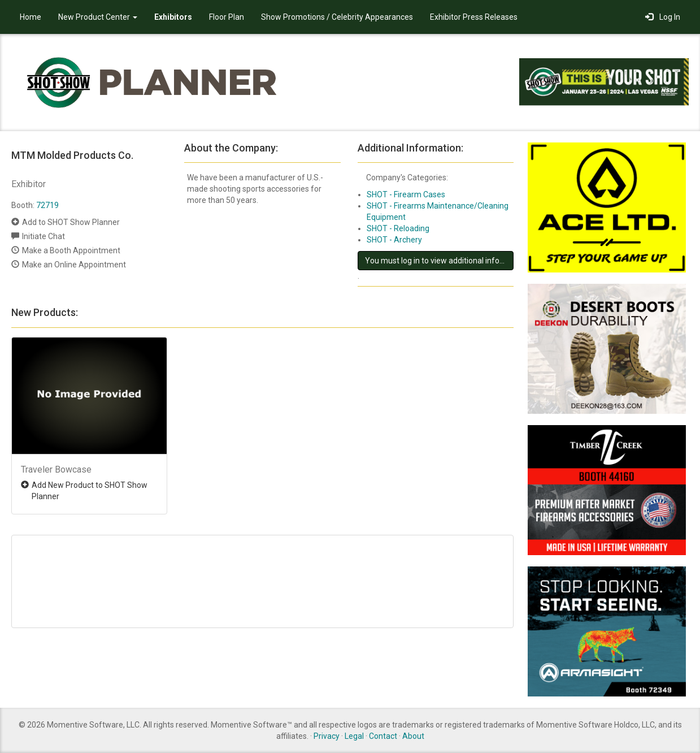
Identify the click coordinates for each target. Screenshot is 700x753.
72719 (47, 205)
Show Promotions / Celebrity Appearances (337, 16)
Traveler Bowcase (56, 469)
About (413, 736)
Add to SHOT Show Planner (71, 222)
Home (30, 16)
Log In (662, 16)
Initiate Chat (43, 236)
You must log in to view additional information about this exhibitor (439, 260)
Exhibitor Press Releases (474, 16)
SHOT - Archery (394, 239)
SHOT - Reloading (398, 228)
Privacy (327, 736)
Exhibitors (173, 16)
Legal (354, 736)
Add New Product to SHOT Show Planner (89, 491)
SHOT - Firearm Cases (406, 194)
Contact (383, 736)
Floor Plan (226, 16)
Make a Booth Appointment (71, 250)
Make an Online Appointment (74, 264)
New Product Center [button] (97, 16)
